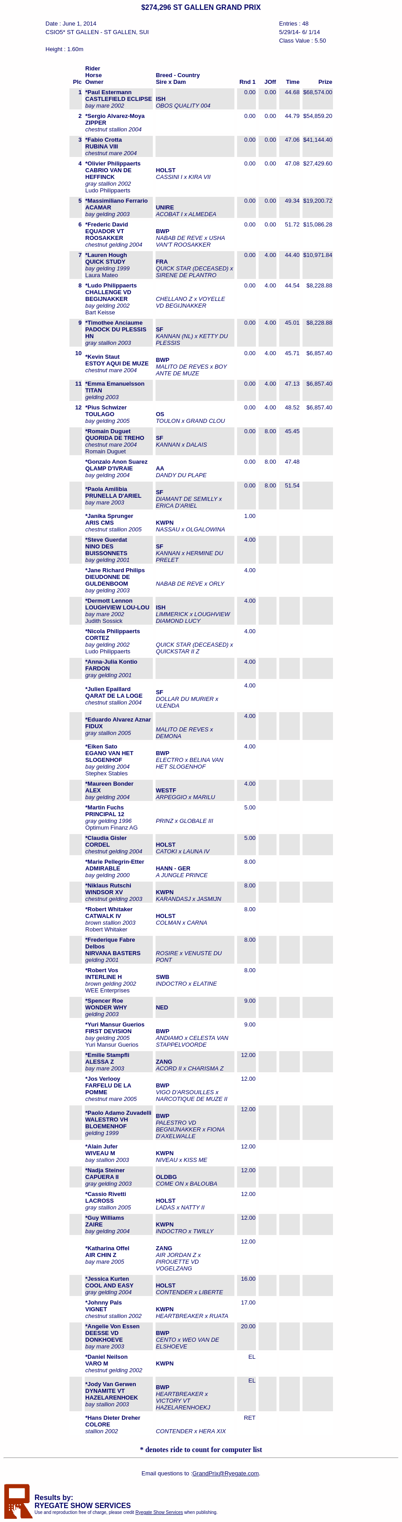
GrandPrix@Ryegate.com (225, 1473)
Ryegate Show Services (159, 1512)
